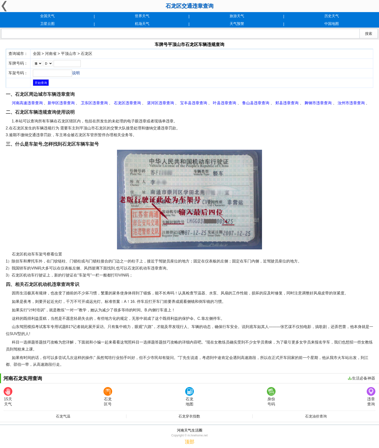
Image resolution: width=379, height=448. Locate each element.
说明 (76, 73)
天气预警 (237, 24)
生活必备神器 (361, 378)
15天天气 (8, 396)
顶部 (189, 441)
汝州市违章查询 (351, 103)
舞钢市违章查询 (318, 103)
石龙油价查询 (316, 416)
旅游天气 (237, 16)
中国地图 (331, 24)
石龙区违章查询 (127, 103)
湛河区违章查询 (160, 103)
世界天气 (142, 16)
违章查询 (371, 396)
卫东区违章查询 (94, 103)
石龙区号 (107, 396)
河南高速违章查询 (27, 103)
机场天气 (142, 24)
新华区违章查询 (61, 103)
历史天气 (331, 16)
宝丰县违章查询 (193, 103)
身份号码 (271, 396)
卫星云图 (47, 24)
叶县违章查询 (224, 103)
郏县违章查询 (287, 103)
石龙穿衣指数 (189, 416)
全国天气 (47, 16)
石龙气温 (63, 416)
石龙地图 (189, 396)
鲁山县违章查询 (255, 103)
